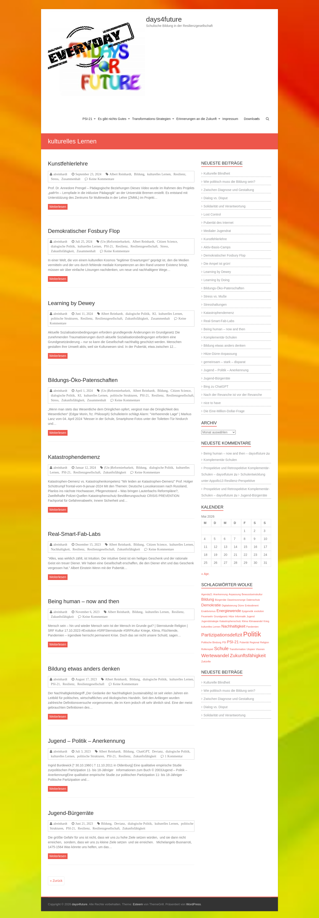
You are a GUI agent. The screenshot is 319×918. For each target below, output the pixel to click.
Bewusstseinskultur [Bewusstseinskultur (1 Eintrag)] (252, 594)
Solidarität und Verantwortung (225, 206)
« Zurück (56, 880)
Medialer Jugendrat (217, 231)
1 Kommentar (174, 756)
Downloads (252, 119)
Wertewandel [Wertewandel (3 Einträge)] (215, 655)
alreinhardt (60, 174)
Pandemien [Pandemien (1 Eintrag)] (252, 626)
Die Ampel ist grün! (217, 263)
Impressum (230, 119)
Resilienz (179, 174)
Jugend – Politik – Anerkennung (86, 741)
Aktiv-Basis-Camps (217, 247)
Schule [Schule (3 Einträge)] (221, 648)
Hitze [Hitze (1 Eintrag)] (231, 616)
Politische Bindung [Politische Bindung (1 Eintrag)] (211, 642)
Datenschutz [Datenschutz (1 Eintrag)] (253, 599)
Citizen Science (167, 241)
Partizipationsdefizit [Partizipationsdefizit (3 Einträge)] (221, 634)
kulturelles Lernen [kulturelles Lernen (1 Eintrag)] (210, 626)
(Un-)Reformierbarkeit (115, 241)
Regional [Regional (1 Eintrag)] (254, 642)
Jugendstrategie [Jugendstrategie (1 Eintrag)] (210, 621)
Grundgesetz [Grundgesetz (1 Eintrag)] (221, 616)
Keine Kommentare (101, 179)
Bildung (139, 174)
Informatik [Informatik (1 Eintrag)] (240, 616)
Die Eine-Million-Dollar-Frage (224, 411)
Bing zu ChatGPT (216, 386)
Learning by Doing (217, 280)
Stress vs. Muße (215, 296)
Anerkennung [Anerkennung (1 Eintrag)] (220, 594)
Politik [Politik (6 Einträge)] (252, 634)
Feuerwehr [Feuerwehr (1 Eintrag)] (207, 616)
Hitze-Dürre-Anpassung (220, 354)
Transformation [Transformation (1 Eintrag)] (238, 649)
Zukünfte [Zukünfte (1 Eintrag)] (206, 661)
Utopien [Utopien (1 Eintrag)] (251, 649)
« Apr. (205, 574)
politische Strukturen (64, 318)
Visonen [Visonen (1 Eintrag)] (260, 649)
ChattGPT (142, 751)
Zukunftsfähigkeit (62, 251)
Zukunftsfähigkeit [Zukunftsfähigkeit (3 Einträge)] (248, 655)
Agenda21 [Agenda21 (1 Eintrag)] (206, 594)
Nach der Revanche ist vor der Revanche (233, 395)
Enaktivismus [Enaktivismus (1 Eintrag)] (208, 611)
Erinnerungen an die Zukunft (196, 119)
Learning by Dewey (71, 303)
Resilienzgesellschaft (144, 246)
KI (154, 313)
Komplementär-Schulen (220, 337)
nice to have (212, 403)
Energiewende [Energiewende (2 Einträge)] (229, 611)
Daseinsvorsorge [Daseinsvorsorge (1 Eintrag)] (236, 599)
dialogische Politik (63, 246)
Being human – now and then (83, 601)
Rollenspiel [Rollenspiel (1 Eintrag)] (207, 649)
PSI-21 (87, 119)
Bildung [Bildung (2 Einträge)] (207, 599)
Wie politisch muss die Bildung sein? (229, 181)
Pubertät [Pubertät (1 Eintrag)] (244, 642)
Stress (54, 179)
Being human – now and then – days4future (234, 453)
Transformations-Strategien (151, 119)
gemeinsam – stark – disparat (225, 362)
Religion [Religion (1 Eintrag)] (264, 642)
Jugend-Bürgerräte (71, 813)
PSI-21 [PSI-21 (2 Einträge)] (233, 642)
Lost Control (212, 214)
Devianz (157, 751)
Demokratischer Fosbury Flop (84, 231)
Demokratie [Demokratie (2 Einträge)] (211, 605)
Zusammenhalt (70, 179)
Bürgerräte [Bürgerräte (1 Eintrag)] (220, 599)
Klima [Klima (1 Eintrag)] (245, 621)
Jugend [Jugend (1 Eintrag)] (251, 616)
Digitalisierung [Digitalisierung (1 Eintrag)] (229, 605)
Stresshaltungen (215, 304)
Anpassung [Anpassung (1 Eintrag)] (235, 594)
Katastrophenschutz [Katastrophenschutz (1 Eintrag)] (230, 621)
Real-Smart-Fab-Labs (74, 534)
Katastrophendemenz (74, 457)
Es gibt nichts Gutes (112, 119)
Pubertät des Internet (218, 222)
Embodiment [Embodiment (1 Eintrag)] (252, 605)
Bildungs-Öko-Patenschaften (83, 380)
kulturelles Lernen (159, 174)
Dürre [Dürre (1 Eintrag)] (241, 605)
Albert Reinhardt (120, 174)
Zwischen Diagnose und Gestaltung (229, 190)
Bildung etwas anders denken (84, 669)
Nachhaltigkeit (60, 549)
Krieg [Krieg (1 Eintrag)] (266, 621)
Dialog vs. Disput (215, 198)
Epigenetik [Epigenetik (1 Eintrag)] (247, 611)
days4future (164, 19)
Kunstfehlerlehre (68, 163)
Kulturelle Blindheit (217, 173)
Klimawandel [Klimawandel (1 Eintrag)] (255, 621)
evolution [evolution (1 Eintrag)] (259, 611)
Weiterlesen (57, 207)
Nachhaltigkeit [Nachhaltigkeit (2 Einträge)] (233, 626)
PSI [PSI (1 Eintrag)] (224, 642)
